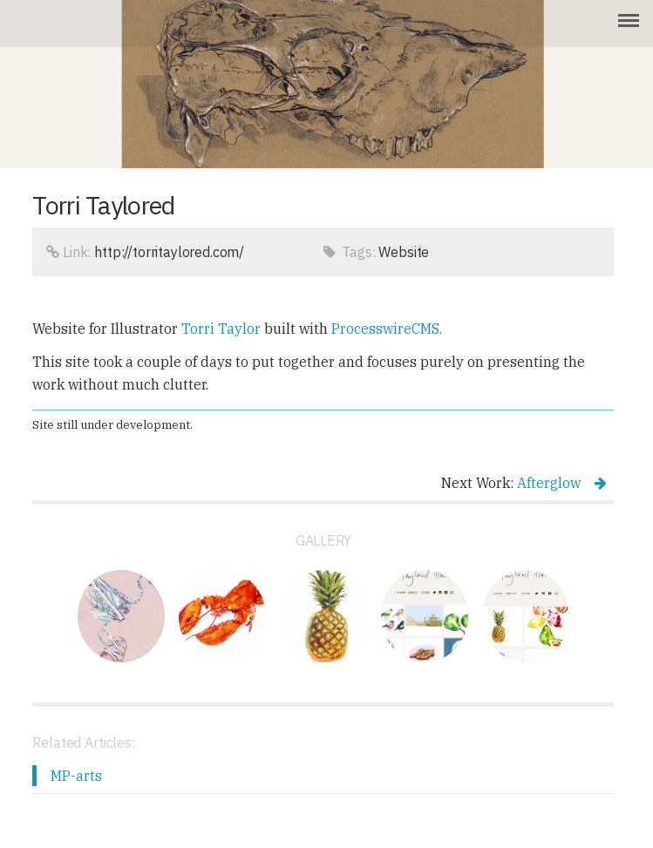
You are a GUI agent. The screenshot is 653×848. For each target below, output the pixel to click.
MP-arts (76, 775)
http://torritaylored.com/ (169, 252)
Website (403, 252)
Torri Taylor (221, 328)
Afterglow (562, 483)
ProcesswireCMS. (386, 328)
